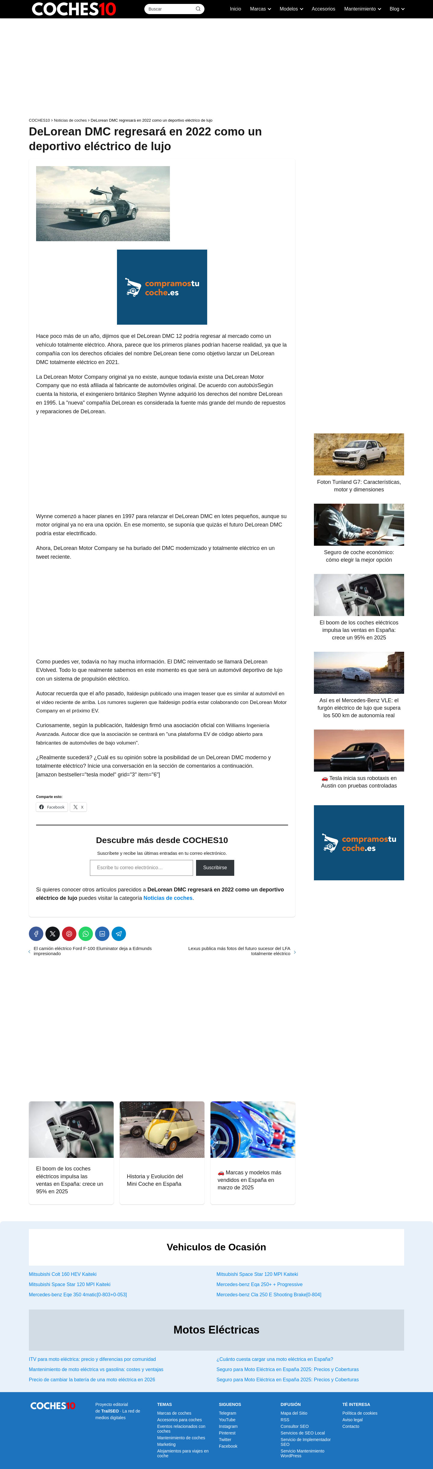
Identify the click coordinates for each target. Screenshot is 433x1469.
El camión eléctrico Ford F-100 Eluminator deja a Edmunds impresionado (93, 951)
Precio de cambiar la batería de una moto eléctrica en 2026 (92, 1379)
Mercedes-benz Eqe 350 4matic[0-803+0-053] (78, 1294)
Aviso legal (352, 1419)
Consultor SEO (295, 1426)
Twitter (225, 1439)
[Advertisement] (216, 69)
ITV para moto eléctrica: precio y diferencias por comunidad (92, 1359)
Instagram (228, 1426)
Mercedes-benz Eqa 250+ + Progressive (259, 1284)
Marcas (258, 8)
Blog (394, 8)
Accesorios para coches (179, 1419)
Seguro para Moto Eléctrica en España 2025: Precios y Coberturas (287, 1369)
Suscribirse (215, 867)
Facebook (228, 1446)
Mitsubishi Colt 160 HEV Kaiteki (63, 1274)
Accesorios (323, 8)
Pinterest (227, 1433)
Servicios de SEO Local (303, 1433)
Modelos (289, 8)
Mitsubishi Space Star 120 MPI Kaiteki (257, 1274)
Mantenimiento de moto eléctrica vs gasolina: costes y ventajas (96, 1369)
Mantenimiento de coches (181, 1437)
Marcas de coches (174, 1413)
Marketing (166, 1444)
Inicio (235, 8)
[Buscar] (198, 9)
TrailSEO (110, 1411)
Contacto (350, 1426)
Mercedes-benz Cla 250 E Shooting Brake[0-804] (268, 1294)
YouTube (227, 1419)
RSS (285, 1419)
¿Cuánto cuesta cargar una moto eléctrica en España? (274, 1359)
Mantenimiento (360, 8)
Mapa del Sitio (294, 1413)
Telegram (227, 1413)
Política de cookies (360, 1413)
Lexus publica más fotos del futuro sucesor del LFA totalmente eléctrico (239, 951)
